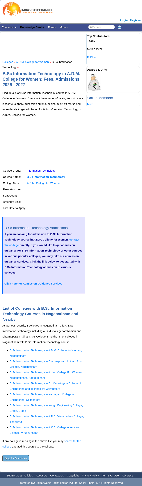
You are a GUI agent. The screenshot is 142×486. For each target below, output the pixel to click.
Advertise (127, 475)
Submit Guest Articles (19, 475)
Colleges (7, 61)
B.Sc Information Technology (46, 176)
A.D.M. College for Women (32, 61)
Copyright (73, 475)
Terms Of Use (110, 475)
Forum (52, 27)
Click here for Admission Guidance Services (33, 283)
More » (64, 27)
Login (124, 20)
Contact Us (57, 475)
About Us (41, 475)
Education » (9, 27)
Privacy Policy (90, 475)
